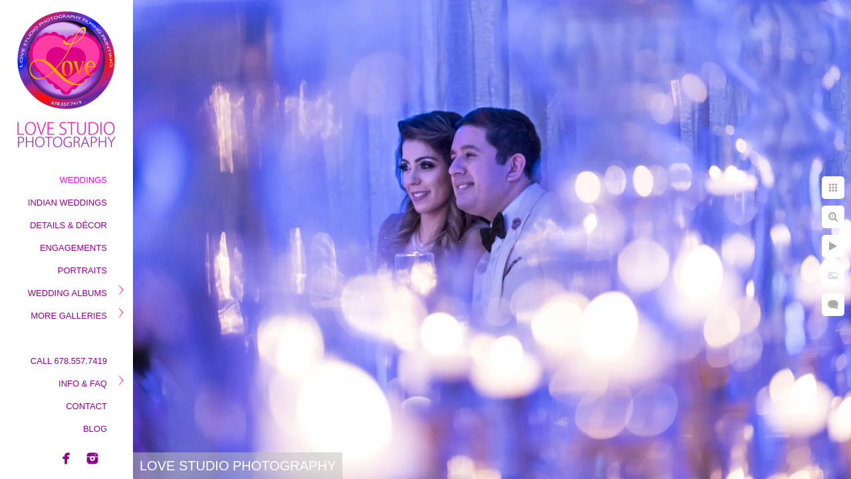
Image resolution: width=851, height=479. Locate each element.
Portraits (82, 270)
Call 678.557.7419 (69, 361)
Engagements (73, 248)
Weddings (84, 180)
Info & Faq (83, 384)
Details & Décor (68, 225)
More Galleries (69, 316)
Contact (86, 406)
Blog (95, 429)
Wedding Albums (67, 293)
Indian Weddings (67, 203)
